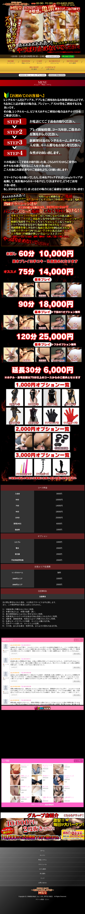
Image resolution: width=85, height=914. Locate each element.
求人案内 (42, 873)
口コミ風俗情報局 (47, 805)
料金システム (42, 860)
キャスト (42, 855)
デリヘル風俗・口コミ (42, 899)
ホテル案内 (42, 869)
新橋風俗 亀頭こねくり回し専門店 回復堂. (40, 896)
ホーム (42, 850)
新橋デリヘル (35, 804)
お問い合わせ (42, 882)
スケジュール (42, 864)
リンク (42, 878)
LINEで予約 (68, 56)
